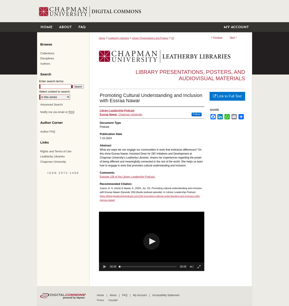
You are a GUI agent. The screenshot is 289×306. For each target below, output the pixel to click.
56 (172, 38)
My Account (140, 295)
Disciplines (47, 58)
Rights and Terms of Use (56, 151)
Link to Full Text (227, 96)
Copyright (113, 300)
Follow (196, 114)
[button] (151, 241)
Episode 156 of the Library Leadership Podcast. (127, 176)
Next (232, 37)
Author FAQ (47, 131)
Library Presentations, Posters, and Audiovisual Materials (190, 75)
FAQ (125, 295)
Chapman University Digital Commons (170, 11)
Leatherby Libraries (118, 38)
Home (102, 38)
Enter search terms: (51, 81)
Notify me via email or (57, 112)
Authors (45, 63)
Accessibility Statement (165, 295)
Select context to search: (54, 91)
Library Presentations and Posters (150, 38)
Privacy (101, 300)
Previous (218, 37)
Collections (47, 53)
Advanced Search (51, 104)
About (113, 295)
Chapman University (53, 161)
